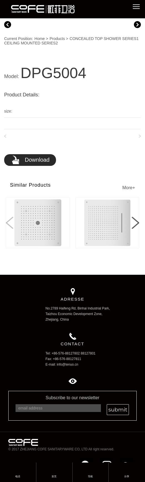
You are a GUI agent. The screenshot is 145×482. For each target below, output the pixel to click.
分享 (126, 469)
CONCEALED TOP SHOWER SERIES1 (104, 38)
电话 (17, 469)
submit (117, 409)
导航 (90, 476)
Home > (41, 38)
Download (30, 160)
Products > (59, 38)
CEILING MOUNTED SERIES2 (31, 43)
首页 (54, 469)
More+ (128, 187)
